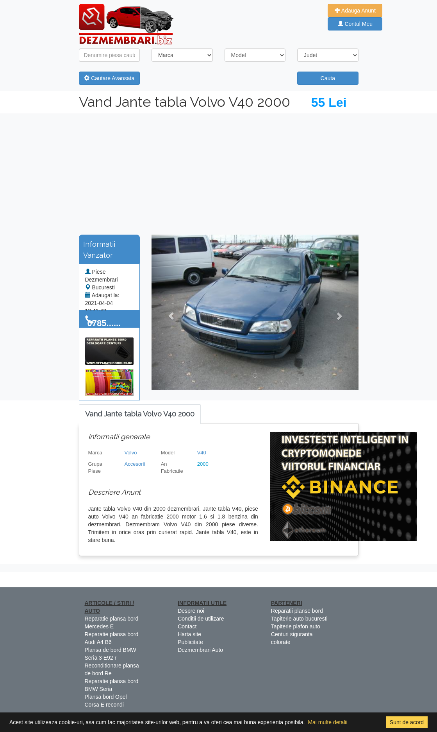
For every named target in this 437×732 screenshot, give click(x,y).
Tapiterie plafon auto (295, 626)
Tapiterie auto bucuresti (299, 618)
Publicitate (190, 642)
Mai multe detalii (327, 722)
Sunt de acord (407, 722)
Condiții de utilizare (201, 618)
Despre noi (191, 611)
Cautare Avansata (109, 78)
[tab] (140, 414)
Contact (187, 626)
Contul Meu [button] (355, 24)
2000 (203, 464)
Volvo (131, 453)
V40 (201, 453)
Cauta (328, 78)
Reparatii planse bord (297, 611)
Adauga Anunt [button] (355, 10)
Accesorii (135, 464)
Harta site (189, 634)
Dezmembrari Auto (200, 650)
